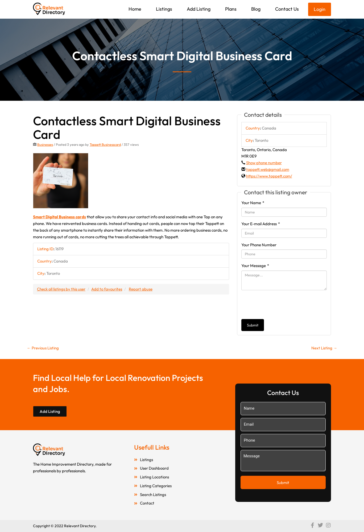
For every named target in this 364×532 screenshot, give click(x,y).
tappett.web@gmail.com (267, 169)
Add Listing (198, 9)
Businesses (45, 144)
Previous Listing (43, 347)
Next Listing (324, 347)
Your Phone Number (258, 244)
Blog (255, 9)
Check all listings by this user (61, 289)
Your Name (252, 202)
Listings (164, 9)
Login (319, 9)
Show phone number (264, 162)
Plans (231, 9)
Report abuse (140, 289)
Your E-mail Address (260, 223)
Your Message (255, 265)
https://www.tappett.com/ (269, 176)
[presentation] (281, 304)
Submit (252, 325)
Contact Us (287, 9)
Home (135, 9)
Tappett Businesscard (105, 144)
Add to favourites (106, 289)
